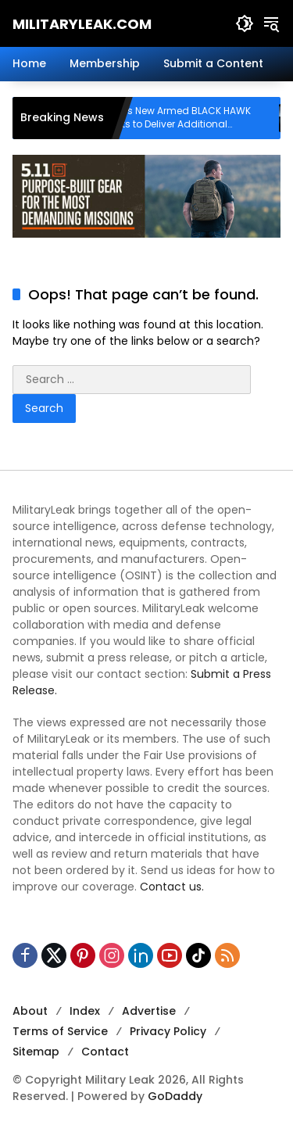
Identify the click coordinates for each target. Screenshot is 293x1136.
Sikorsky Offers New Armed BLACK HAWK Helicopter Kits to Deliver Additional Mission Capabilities (175, 118)
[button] (244, 23)
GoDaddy (175, 1096)
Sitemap (36, 1051)
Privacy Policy (168, 1031)
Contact (105, 1051)
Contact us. (172, 886)
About (30, 1011)
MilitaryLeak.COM (82, 24)
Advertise (149, 1011)
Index (85, 1011)
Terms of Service (60, 1031)
